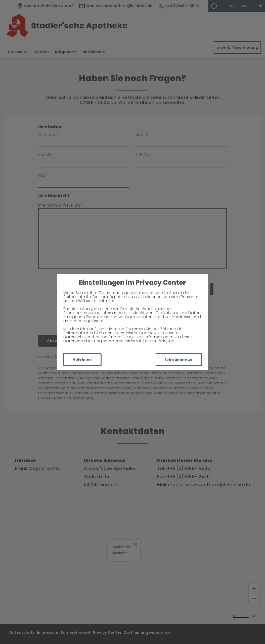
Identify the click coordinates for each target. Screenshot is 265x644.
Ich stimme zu (178, 359)
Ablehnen (82, 359)
